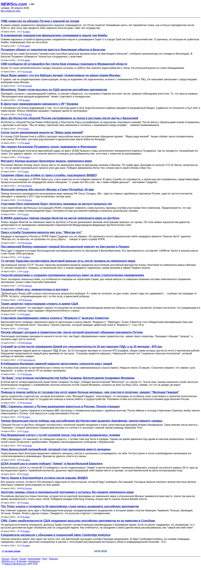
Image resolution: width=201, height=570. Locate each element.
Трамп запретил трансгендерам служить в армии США (39, 303)
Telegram (53, 558)
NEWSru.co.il (8, 561)
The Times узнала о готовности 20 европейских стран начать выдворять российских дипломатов (70, 506)
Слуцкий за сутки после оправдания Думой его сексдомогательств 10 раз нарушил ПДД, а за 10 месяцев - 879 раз (81, 346)
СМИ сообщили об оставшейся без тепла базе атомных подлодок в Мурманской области (64, 64)
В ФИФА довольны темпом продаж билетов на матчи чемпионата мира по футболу (60, 218)
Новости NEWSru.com (15, 564)
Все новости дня (10, 11)
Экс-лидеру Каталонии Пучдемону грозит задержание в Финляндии (49, 146)
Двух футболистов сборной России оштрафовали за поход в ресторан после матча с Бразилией (69, 118)
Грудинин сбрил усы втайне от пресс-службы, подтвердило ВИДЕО (49, 175)
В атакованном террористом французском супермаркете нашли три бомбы (54, 35)
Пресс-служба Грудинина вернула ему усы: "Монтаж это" (41, 232)
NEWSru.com (14, 4)
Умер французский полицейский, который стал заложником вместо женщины (56, 449)
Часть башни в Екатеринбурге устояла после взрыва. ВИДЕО (44, 477)
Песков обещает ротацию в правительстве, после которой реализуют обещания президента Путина (72, 332)
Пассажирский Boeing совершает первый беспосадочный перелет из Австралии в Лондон (65, 246)
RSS (44, 558)
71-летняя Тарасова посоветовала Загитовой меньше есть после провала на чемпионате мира (68, 260)
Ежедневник (34, 558)
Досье (14, 558)
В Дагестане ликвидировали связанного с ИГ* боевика (39, 103)
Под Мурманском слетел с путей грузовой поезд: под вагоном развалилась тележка (60, 435)
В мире (26, 31)
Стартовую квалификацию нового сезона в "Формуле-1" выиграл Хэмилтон (55, 318)
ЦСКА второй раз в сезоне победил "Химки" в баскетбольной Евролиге (51, 463)
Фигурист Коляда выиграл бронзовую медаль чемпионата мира (46, 161)
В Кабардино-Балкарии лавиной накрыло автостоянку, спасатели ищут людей (56, 363)
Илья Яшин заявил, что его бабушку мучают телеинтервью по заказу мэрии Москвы (60, 75)
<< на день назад (11, 551)
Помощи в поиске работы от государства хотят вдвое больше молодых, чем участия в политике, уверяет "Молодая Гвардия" (90, 392)
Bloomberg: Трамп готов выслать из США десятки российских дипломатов (54, 89)
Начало (5, 558)
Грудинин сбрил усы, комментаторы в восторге (34, 289)
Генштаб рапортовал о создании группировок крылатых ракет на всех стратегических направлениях (72, 275)
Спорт (26, 129)
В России (27, 71)
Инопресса (34, 561)
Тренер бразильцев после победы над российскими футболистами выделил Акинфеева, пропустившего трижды (82, 420)
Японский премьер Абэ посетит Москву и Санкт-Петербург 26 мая (47, 189)
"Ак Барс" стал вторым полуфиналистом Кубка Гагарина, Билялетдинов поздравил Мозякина (67, 378)
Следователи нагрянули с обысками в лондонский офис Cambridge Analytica (55, 535)
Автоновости (29, 360)
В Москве (21, 561)
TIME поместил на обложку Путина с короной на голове (40, 21)
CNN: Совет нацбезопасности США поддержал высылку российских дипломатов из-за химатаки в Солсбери (78, 520)
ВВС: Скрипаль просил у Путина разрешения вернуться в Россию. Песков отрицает (60, 406)
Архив (23, 558)
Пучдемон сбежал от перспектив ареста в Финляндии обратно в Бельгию (53, 49)
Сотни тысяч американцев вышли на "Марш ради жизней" (42, 132)
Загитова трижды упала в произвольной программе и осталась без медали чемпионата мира (67, 492)
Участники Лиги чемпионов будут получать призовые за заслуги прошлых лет (56, 203)
